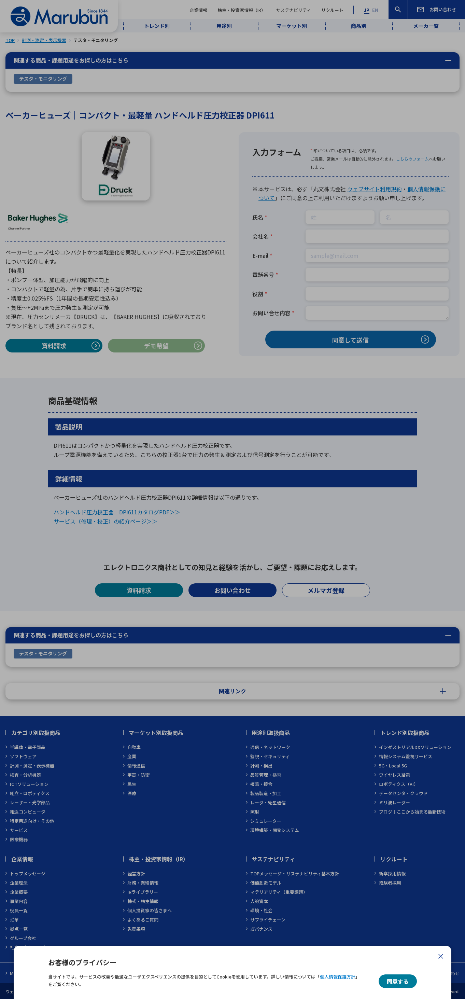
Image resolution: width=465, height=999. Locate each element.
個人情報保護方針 (337, 976)
